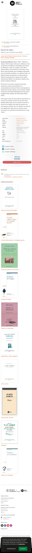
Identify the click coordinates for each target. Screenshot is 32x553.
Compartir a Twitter (8, 146)
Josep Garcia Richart (7, 56)
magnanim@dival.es (7, 517)
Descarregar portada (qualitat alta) (14, 46)
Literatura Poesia (20, 123)
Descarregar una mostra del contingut (14, 42)
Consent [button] (23, 548)
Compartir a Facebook (8, 149)
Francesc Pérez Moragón (22, 120)
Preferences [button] (11, 548)
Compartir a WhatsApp (8, 152)
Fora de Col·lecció (20, 121)
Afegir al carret (17, 162)
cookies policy (22, 544)
